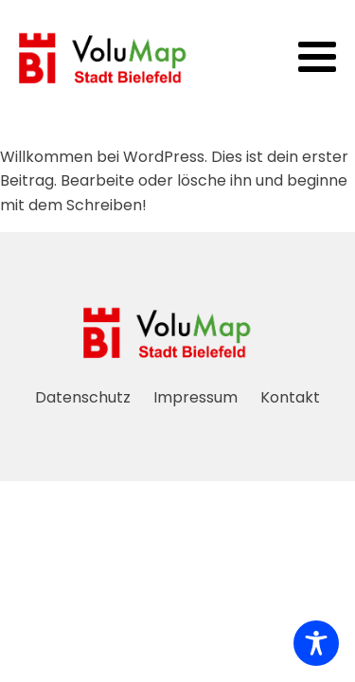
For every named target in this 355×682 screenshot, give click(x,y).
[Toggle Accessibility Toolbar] (316, 643)
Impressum (195, 397)
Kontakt (290, 397)
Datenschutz (83, 397)
